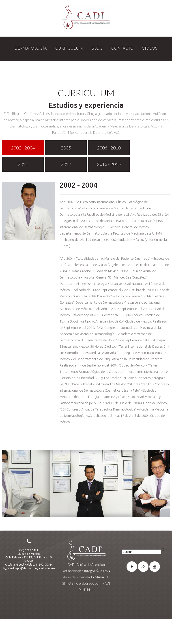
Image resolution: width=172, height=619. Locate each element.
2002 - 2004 (78, 185)
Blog (97, 48)
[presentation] (23, 147)
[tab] (23, 147)
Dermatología (31, 48)
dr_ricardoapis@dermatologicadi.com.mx (28, 568)
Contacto (122, 48)
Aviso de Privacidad (77, 577)
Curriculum (69, 48)
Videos (149, 48)
